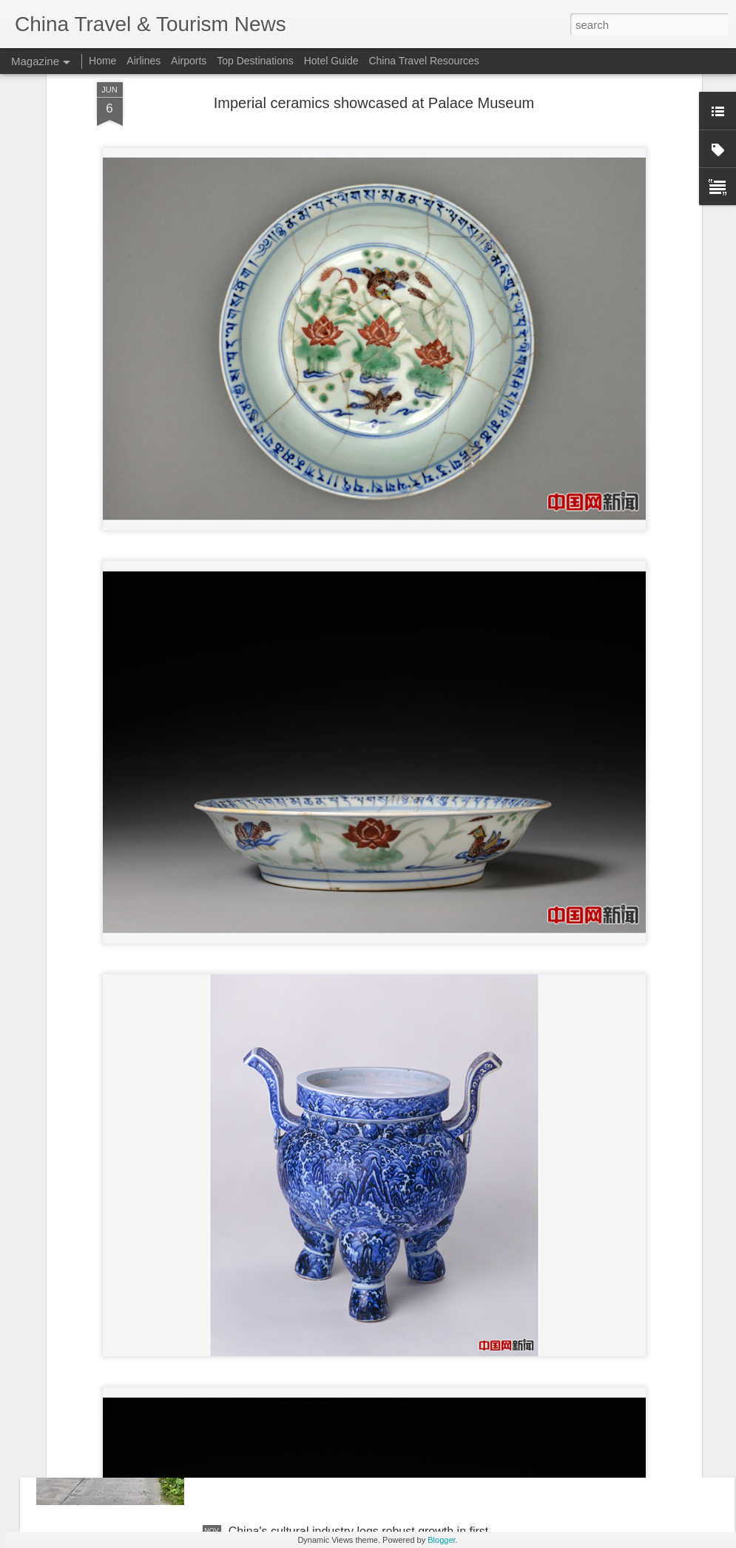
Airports (188, 61)
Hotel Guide (331, 61)
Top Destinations (255, 61)
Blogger (441, 1539)
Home (102, 61)
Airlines (143, 61)
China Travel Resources (423, 61)
